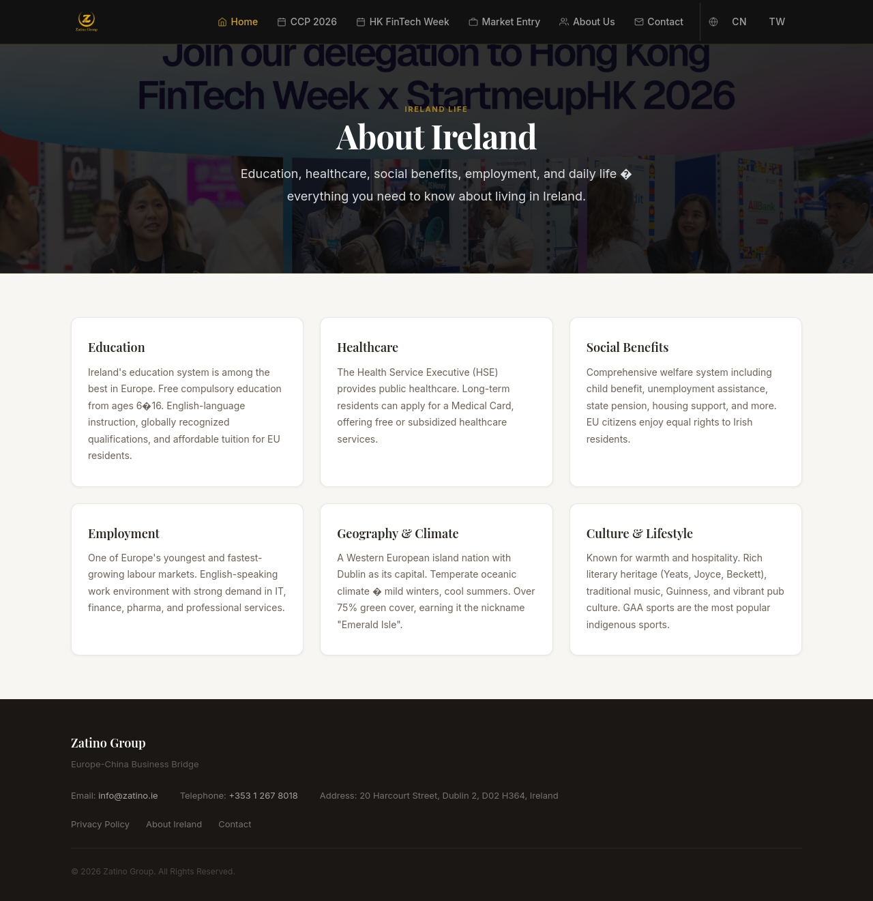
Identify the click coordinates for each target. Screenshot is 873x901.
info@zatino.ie (128, 795)
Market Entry (505, 21)
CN (739, 21)
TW (777, 21)
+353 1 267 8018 (262, 795)
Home (238, 21)
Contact (658, 21)
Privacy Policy (100, 823)
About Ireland (174, 823)
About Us (587, 21)
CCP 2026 (307, 21)
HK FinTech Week (402, 21)
